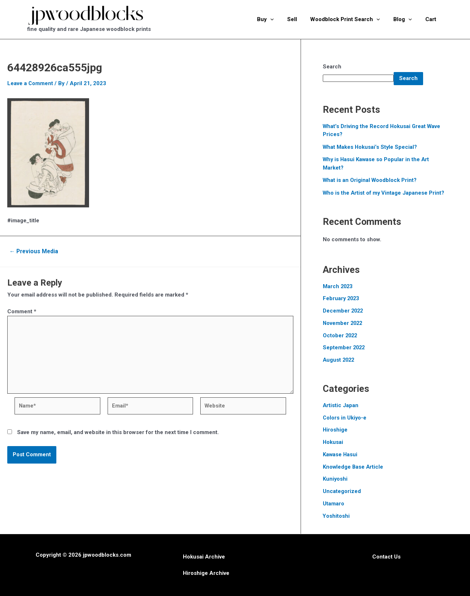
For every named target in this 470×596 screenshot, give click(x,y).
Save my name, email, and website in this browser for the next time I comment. (118, 433)
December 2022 (343, 310)
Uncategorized (342, 491)
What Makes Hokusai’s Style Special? (370, 147)
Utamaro (333, 503)
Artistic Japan (341, 405)
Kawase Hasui (340, 454)
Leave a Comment (30, 83)
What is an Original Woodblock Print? (370, 180)
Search (332, 66)
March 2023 (338, 286)
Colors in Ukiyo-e (345, 417)
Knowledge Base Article (353, 467)
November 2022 (343, 323)
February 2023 (342, 298)
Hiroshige (335, 429)
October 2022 (340, 335)
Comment (21, 311)
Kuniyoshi (335, 479)
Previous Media (34, 251)
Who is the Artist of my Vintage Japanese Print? (384, 193)
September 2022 (344, 347)
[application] (281, 19)
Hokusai (333, 442)
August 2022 (339, 360)
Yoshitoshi (336, 516)
